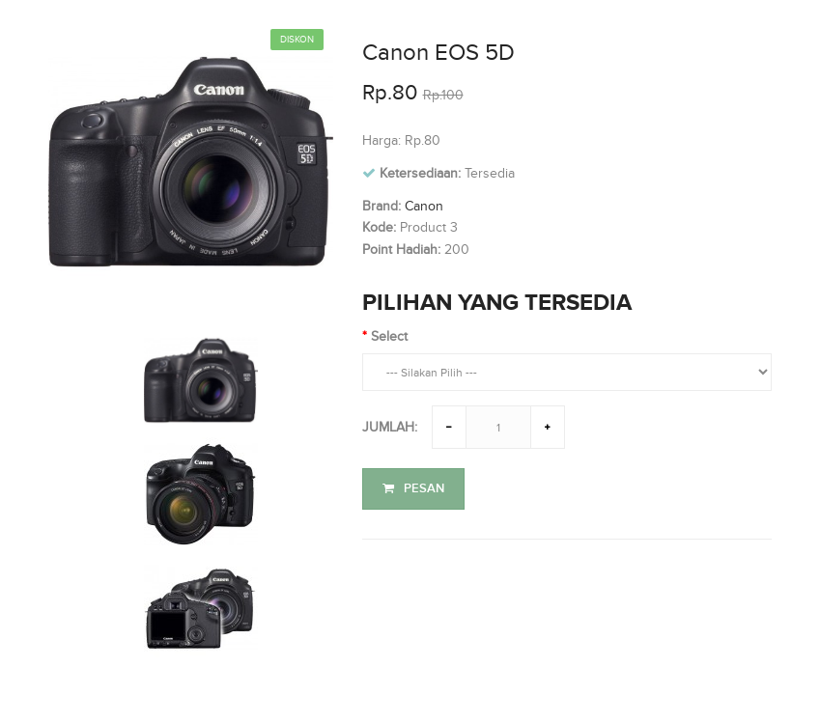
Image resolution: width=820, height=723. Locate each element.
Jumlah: (389, 427)
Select (389, 336)
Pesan (413, 488)
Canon (424, 206)
